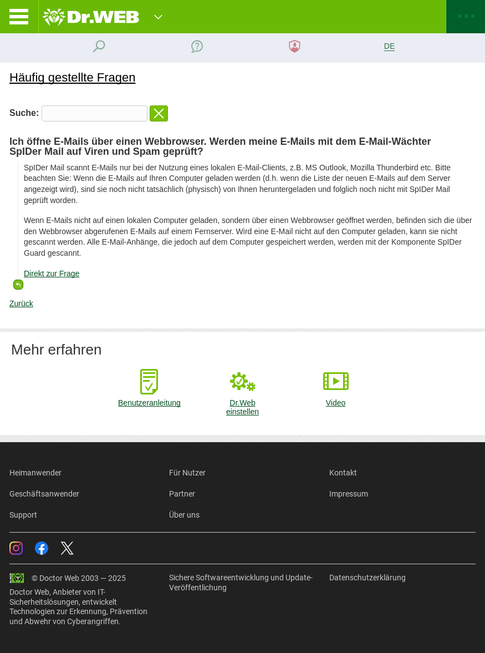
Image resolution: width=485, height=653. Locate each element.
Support (23, 515)
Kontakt (343, 473)
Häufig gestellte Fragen (72, 77)
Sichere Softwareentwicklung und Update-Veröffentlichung (241, 582)
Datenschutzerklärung (367, 577)
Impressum (348, 494)
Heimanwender (35, 473)
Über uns (184, 515)
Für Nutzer (187, 473)
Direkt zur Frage (51, 273)
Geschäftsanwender (44, 494)
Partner (182, 494)
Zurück (21, 303)
